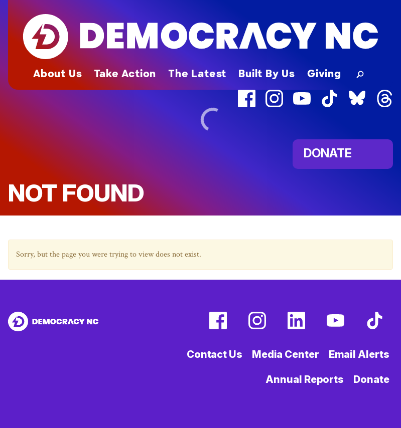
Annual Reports (304, 379)
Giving (324, 73)
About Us (57, 73)
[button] (358, 74)
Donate (371, 379)
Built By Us (266, 73)
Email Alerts (359, 354)
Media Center (285, 354)
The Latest (197, 73)
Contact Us (214, 354)
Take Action (125, 73)
